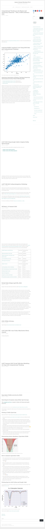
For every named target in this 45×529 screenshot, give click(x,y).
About (34, 104)
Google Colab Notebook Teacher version (9, 80)
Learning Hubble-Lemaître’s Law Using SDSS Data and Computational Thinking (15, 48)
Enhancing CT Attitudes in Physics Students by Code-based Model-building (37, 66)
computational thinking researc (14, 40)
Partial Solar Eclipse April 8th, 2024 (12, 283)
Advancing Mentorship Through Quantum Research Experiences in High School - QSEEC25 (38, 30)
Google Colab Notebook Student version (9, 82)
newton (7, 15)
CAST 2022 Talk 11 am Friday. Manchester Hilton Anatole (16, 331)
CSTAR (34, 55)
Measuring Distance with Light (7, 253)
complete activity (8, 403)
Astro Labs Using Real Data (38, 110)
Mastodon (34, 120)
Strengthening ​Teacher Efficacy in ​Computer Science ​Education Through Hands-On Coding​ (37, 93)
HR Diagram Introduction (6, 260)
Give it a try (7, 487)
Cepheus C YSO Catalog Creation (38, 46)
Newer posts (3, 516)
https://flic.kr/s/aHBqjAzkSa (23, 286)
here (8, 41)
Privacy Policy (35, 117)
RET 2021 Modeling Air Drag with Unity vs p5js (9, 268)
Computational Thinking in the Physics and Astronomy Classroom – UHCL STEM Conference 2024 (15, 12)
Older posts (3, 515)
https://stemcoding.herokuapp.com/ (11, 193)
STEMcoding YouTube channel (24, 196)
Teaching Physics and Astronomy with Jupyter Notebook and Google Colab (38, 52)
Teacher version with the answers (9, 149)
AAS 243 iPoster (5, 83)
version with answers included (14, 512)
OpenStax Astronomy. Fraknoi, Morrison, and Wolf (20, 408)
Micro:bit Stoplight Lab (5, 272)
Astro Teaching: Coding (36, 37)
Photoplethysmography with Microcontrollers (9, 276)
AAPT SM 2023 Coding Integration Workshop (15, 184)
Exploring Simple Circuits (6, 270)
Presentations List (36, 108)
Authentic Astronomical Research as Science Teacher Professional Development (37, 40)
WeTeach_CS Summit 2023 (10, 206)
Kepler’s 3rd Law (5, 263)
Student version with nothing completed (10, 150)
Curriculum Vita (36, 106)
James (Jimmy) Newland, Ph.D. (22, 2)
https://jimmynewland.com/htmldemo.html (14, 324)
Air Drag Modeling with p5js (6, 258)
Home (35, 22)
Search (34, 16)
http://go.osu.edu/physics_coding (19, 200)
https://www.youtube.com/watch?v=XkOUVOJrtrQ (19, 416)
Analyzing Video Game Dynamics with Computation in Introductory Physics (38, 34)
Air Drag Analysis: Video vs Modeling (8, 267)
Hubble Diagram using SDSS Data (7, 250)
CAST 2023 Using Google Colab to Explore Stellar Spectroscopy (16, 142)
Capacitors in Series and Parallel (7, 274)
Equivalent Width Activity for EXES (12, 396)
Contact (35, 113)
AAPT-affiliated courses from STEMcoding (9, 198)
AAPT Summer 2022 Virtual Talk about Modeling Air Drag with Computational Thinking (13, 365)
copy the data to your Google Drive (15, 418)
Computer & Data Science (36, 26)
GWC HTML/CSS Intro (8, 321)
